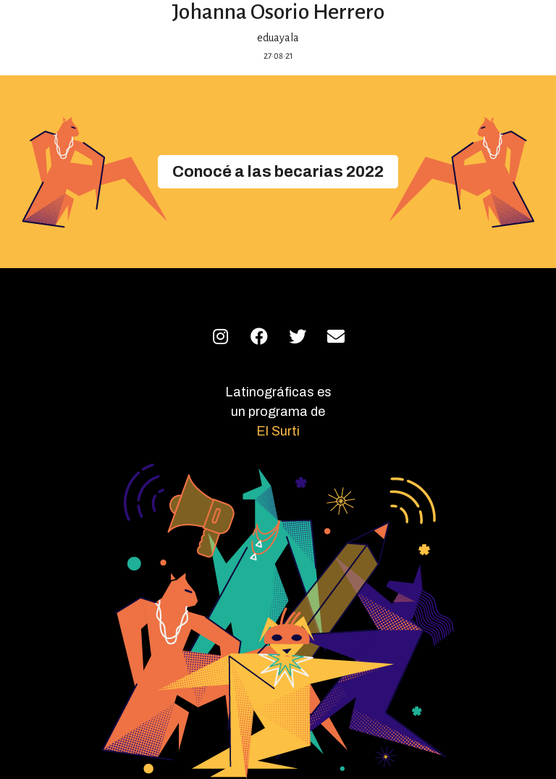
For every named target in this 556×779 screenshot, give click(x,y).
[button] (278, 171)
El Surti (278, 431)
